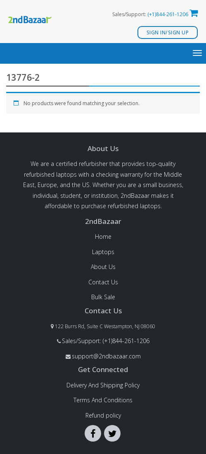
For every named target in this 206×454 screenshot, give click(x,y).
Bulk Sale (103, 297)
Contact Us (103, 282)
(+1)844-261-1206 (167, 14)
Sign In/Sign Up (168, 32)
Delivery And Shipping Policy (103, 385)
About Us (103, 267)
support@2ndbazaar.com (106, 356)
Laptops (103, 252)
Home (103, 236)
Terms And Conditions (103, 400)
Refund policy (103, 415)
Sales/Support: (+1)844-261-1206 (105, 341)
